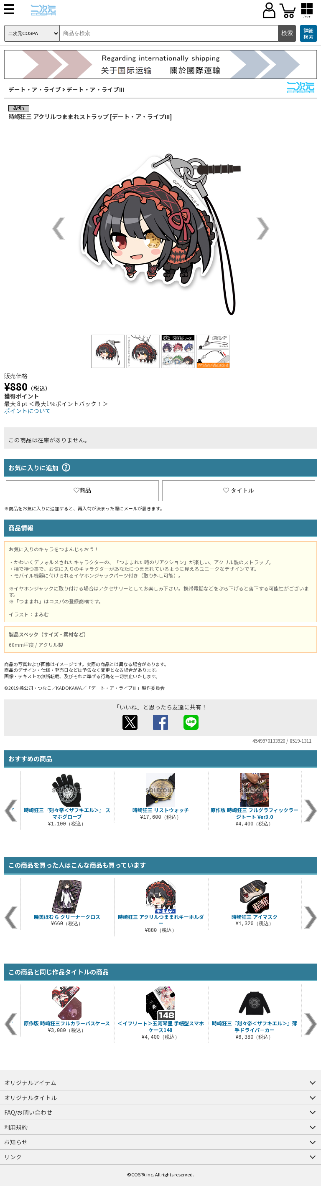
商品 (82, 490)
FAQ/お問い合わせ (28, 1112)
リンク (13, 1157)
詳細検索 (308, 33)
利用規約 (16, 1127)
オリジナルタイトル (30, 1097)
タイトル (238, 490)
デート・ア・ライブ (34, 89)
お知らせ (16, 1142)
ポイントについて (27, 410)
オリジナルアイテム (30, 1082)
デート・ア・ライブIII (95, 89)
